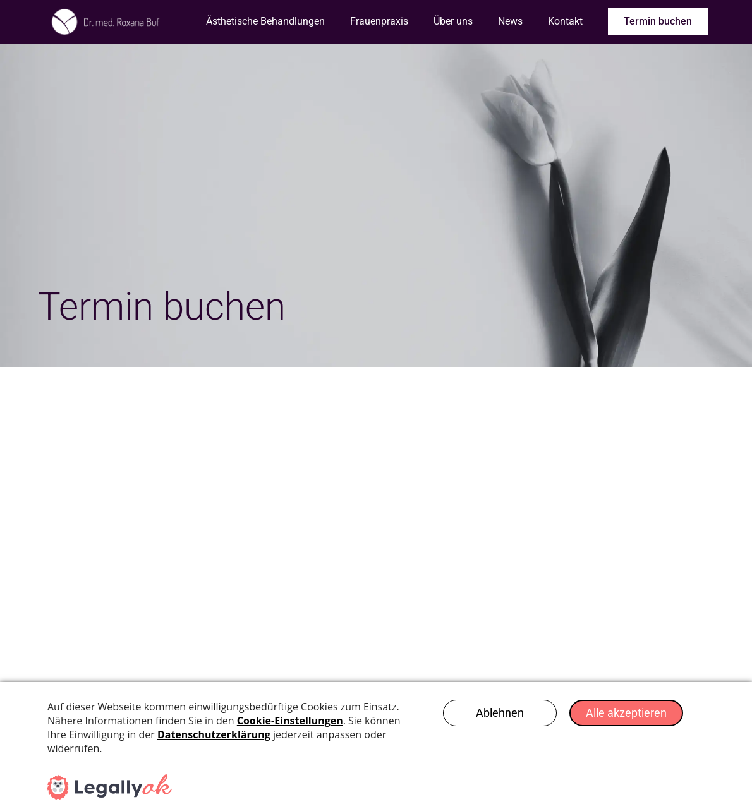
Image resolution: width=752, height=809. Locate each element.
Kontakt (565, 21)
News (510, 21)
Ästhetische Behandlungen (265, 21)
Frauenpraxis (379, 21)
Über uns (453, 21)
